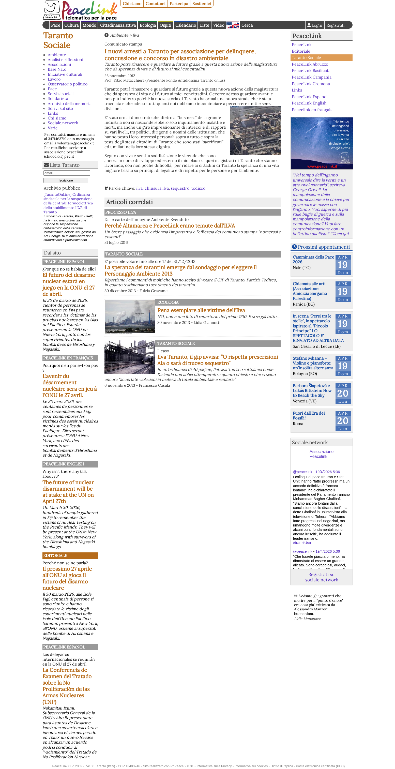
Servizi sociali (61, 93)
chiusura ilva (157, 188)
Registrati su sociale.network (321, 577)
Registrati (335, 25)
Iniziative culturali (65, 74)
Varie (53, 127)
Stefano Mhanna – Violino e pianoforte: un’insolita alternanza (313, 363)
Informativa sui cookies (251, 766)
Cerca (247, 25)
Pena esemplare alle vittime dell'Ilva (201, 310)
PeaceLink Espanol (64, 261)
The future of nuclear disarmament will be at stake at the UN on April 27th (68, 492)
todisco (198, 188)
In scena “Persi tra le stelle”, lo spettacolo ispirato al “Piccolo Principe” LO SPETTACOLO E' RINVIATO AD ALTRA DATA (318, 328)
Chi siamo (132, 3)
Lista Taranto (65, 165)
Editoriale (55, 555)
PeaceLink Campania (311, 77)
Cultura (71, 25)
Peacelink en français (68, 357)
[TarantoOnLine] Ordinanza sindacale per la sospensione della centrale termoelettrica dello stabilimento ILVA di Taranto (68, 203)
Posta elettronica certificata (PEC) (320, 766)
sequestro (180, 188)
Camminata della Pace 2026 (313, 259)
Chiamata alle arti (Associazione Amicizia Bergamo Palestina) (310, 291)
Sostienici (201, 3)
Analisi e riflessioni (65, 59)
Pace (55, 25)
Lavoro (54, 79)
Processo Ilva (120, 212)
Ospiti (165, 25)
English (232, 25)
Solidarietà (58, 98)
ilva (139, 188)
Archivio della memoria (70, 103)
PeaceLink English (63, 463)
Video (218, 25)
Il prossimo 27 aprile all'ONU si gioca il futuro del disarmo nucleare (67, 578)
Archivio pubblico (62, 188)
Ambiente (57, 54)
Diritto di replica (282, 766)
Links (53, 113)
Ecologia (148, 25)
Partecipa (179, 3)
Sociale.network (63, 122)
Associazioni (59, 64)
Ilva (135, 35)
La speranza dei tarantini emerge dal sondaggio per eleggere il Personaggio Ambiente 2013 (180, 270)
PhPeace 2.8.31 (182, 766)
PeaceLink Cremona (311, 83)
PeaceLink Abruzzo (310, 64)
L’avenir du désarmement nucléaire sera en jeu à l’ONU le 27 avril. (69, 386)
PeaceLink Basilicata (311, 70)
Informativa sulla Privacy (214, 766)
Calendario (185, 25)
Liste (204, 25)
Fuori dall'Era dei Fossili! (309, 415)
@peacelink (302, 472)
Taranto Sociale (58, 40)
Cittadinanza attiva (118, 25)
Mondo (89, 25)
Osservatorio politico (67, 83)
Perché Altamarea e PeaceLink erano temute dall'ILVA (169, 225)
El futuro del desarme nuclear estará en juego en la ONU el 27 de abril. (68, 284)
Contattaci (155, 3)
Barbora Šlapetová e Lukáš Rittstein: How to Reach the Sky (312, 390)
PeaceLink (307, 36)
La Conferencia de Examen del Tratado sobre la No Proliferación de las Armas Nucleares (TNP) (67, 686)
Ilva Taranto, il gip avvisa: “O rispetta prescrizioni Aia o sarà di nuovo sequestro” (217, 360)
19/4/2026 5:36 (327, 472)
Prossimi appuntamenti (324, 247)
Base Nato (57, 69)
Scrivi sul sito (60, 108)
